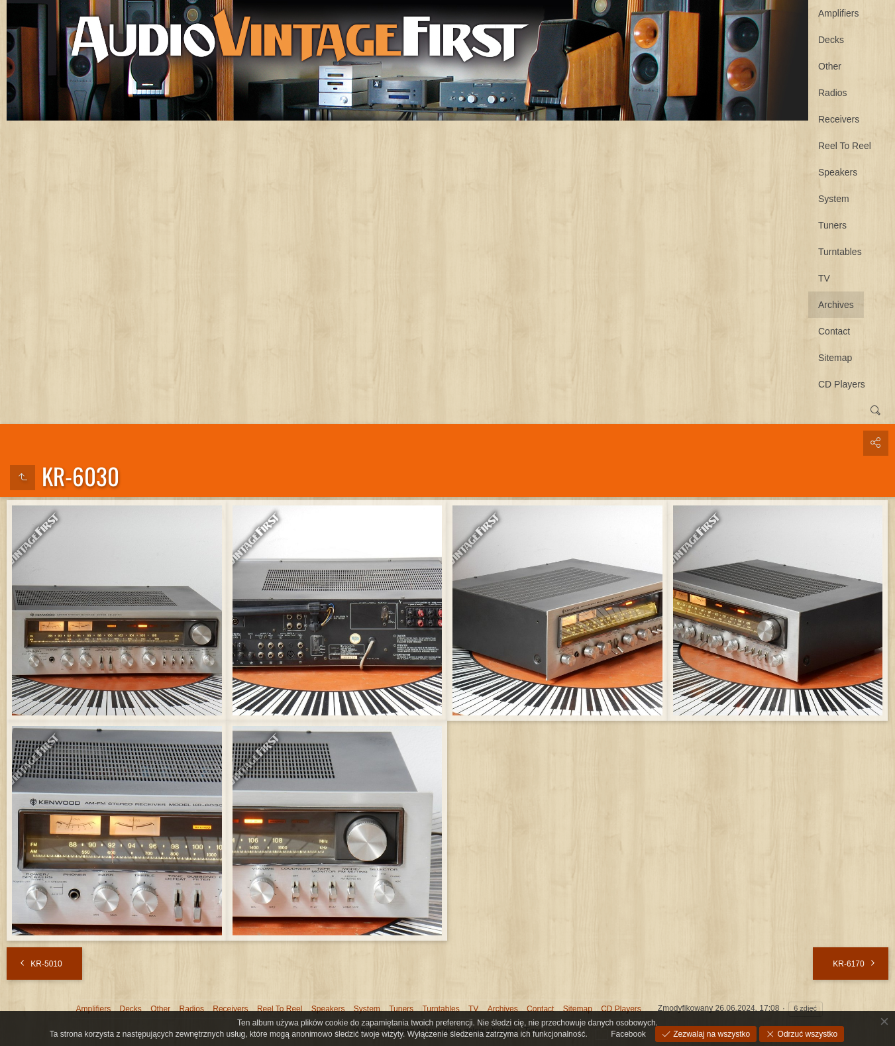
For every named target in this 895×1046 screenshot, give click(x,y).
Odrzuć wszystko (806, 1034)
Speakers (837, 172)
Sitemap (835, 357)
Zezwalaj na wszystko (710, 1034)
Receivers (838, 119)
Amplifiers (838, 13)
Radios (832, 92)
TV (824, 278)
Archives (836, 304)
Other (829, 66)
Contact (834, 331)
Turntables (840, 251)
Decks (831, 39)
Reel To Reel (844, 145)
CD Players (841, 384)
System (833, 198)
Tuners (832, 225)
